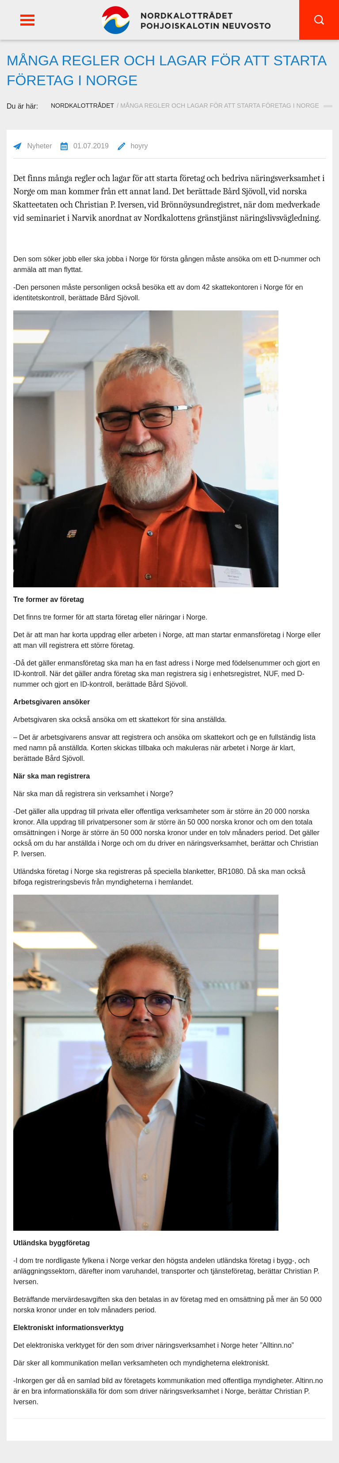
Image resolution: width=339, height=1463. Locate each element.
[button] (27, 20)
